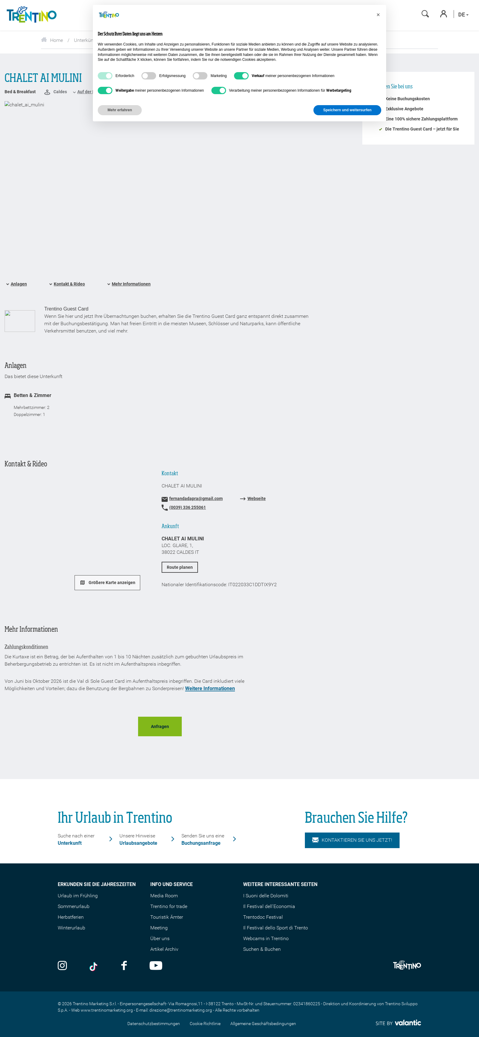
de (463, 14)
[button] (378, 15)
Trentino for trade (168, 906)
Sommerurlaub (74, 906)
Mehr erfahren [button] (120, 110)
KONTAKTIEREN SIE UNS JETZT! (352, 840)
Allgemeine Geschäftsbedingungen (263, 1023)
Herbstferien (71, 917)
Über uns (160, 938)
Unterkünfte (86, 40)
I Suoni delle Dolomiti (265, 896)
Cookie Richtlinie (205, 1023)
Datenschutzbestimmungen (153, 1023)
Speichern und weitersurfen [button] (347, 110)
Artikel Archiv (164, 949)
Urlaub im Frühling (78, 896)
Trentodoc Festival (263, 917)
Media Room (164, 896)
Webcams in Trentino (266, 938)
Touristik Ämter (166, 917)
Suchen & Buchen (262, 949)
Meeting (159, 928)
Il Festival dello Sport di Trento (275, 928)
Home (52, 40)
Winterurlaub (71, 928)
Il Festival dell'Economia (269, 906)
